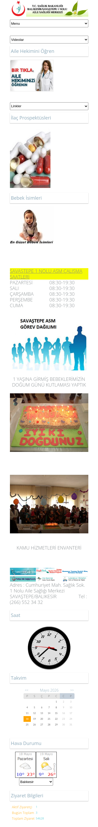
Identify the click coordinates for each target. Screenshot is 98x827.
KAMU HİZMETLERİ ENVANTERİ (49, 548)
